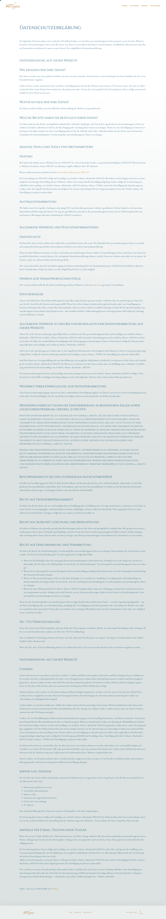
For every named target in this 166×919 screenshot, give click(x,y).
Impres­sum (97, 285)
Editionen (155, 6)
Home (124, 6)
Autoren (134, 6)
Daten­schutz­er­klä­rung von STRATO (73, 172)
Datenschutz (87, 912)
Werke (145, 6)
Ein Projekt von (131, 912)
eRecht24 (54, 888)
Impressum (77, 912)
